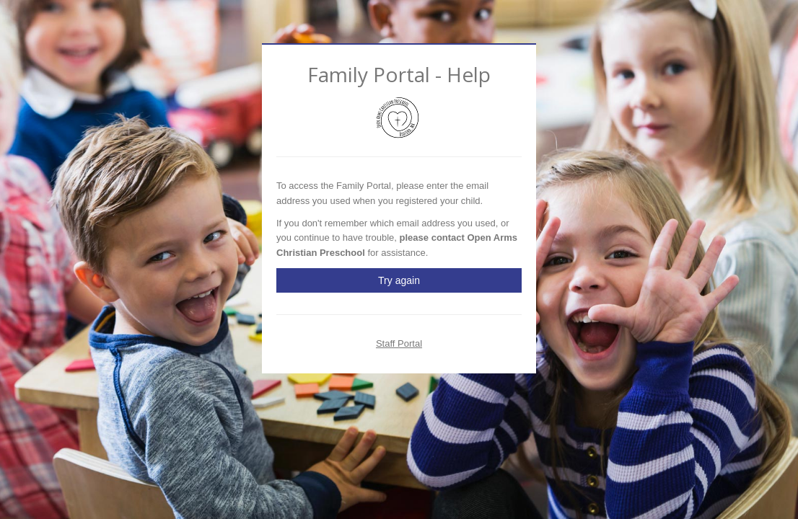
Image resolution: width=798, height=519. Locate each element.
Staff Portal (399, 343)
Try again (399, 280)
